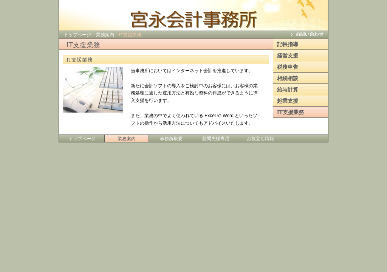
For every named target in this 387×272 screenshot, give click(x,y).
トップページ (77, 34)
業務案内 (105, 34)
